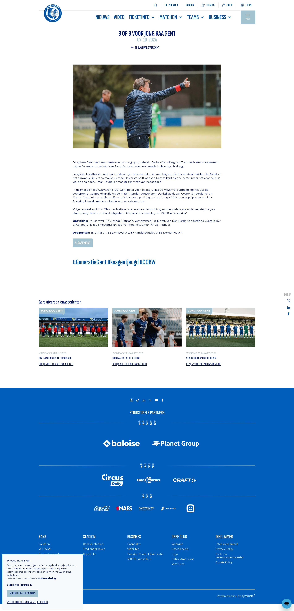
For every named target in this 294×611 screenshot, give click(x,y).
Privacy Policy (225, 554)
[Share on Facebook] (288, 314)
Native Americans (184, 564)
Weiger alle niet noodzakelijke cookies (31, 600)
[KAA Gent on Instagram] (131, 402)
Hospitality (134, 549)
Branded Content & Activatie (147, 559)
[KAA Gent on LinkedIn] (144, 402)
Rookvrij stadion (94, 549)
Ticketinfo (142, 17)
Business (220, 17)
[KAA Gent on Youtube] (156, 402)
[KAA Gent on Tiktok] (137, 402)
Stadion (92, 541)
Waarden (178, 549)
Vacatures (178, 569)
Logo (175, 559)
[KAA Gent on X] (150, 402)
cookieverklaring (48, 575)
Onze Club (183, 541)
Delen (288, 295)
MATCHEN (171, 17)
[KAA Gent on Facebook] (162, 402)
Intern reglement (228, 549)
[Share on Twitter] (288, 300)
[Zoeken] (155, 5)
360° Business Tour (140, 564)
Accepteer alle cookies (25, 590)
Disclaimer (228, 541)
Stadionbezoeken (95, 554)
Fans (44, 541)
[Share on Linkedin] (288, 307)
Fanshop (45, 549)
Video (119, 17)
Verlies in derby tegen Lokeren (208, 360)
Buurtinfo (89, 559)
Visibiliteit (134, 554)
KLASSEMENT (83, 243)
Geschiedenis (181, 554)
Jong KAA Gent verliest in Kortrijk (63, 360)
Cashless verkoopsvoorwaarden (231, 561)
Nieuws (102, 17)
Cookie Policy (225, 567)
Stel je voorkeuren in (21, 582)
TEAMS (195, 17)
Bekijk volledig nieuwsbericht (57, 366)
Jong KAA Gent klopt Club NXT (133, 360)
